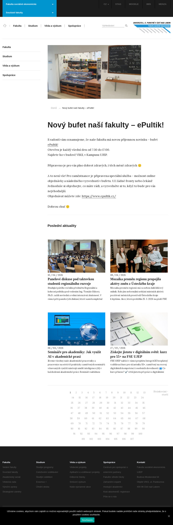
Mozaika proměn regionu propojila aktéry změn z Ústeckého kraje (135, 281)
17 (93, 397)
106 (124, 439)
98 (125, 433)
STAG (118, 4)
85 (107, 428)
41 (107, 407)
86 (114, 428)
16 (86, 397)
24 (142, 397)
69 (72, 423)
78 (136, 423)
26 (79, 402)
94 (96, 433)
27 (86, 402)
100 (140, 433)
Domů (54, 108)
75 (115, 423)
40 (100, 407)
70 (79, 423)
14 (73, 397)
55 (129, 413)
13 (144, 392)
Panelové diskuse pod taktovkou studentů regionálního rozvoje (71, 281)
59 (78, 418)
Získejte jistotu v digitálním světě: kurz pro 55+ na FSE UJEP (138, 354)
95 (103, 433)
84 (100, 428)
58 (71, 418)
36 (71, 407)
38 (86, 407)
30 (108, 402)
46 (144, 407)
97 (118, 433)
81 (79, 428)
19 (107, 397)
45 (136, 407)
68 (144, 418)
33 (129, 402)
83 (93, 428)
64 (114, 418)
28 (93, 402)
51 (101, 413)
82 (86, 428)
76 (122, 423)
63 (107, 418)
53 (115, 413)
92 (81, 433)
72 (93, 423)
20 (114, 397)
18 (100, 397)
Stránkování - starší (161, 393)
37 (79, 407)
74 (107, 423)
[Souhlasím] (168, 516)
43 (122, 407)
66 (129, 418)
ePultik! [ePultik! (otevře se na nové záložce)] (53, 145)
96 (110, 433)
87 (122, 428)
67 (136, 418)
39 (93, 407)
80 (72, 428)
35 (143, 402)
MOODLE (134, 4)
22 (128, 397)
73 (100, 423)
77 (129, 423)
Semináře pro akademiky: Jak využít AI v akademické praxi (74, 354)
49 (86, 413)
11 (131, 392)
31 (115, 402)
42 (114, 407)
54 (122, 413)
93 (88, 433)
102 (91, 439)
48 (79, 413)
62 (100, 418)
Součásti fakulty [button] (29, 12)
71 (86, 423)
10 (124, 392)
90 (143, 428)
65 (122, 418)
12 (138, 392)
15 (80, 397)
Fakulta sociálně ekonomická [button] (29, 4)
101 (83, 439)
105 (115, 439)
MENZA (162, 4)
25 (72, 402)
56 (136, 413)
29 (101, 402)
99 (132, 433)
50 (94, 413)
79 (143, 423)
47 (72, 413)
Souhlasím (87, 520)
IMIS (148, 4)
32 (122, 402)
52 (108, 413)
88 (129, 428)
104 (107, 439)
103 (99, 439)
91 (74, 433)
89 (136, 428)
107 (132, 439)
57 (143, 413)
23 (135, 397)
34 (136, 402)
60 (85, 418)
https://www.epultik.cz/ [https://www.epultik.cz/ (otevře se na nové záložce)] (99, 196)
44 (129, 407)
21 (121, 397)
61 (93, 418)
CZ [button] (106, 4)
